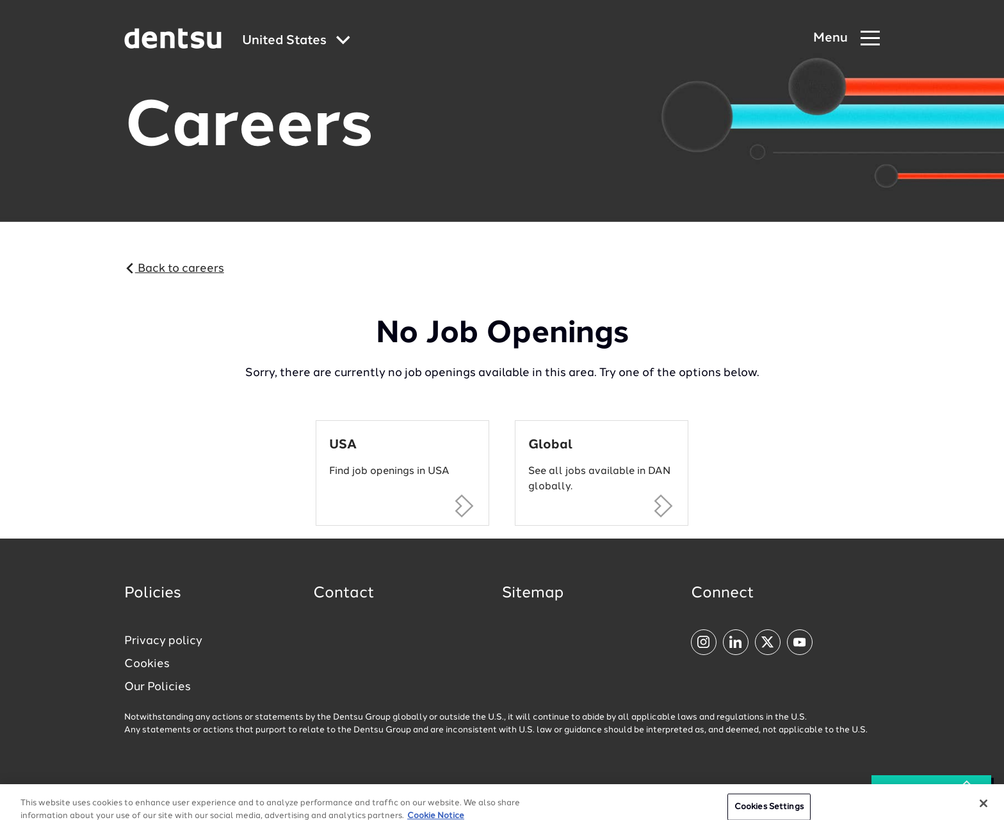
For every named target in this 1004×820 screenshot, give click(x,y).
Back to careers (174, 268)
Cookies (147, 664)
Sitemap (532, 593)
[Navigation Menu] (846, 39)
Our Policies (157, 687)
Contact (344, 593)
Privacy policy (163, 641)
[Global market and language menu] (296, 41)
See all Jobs (931, 790)
